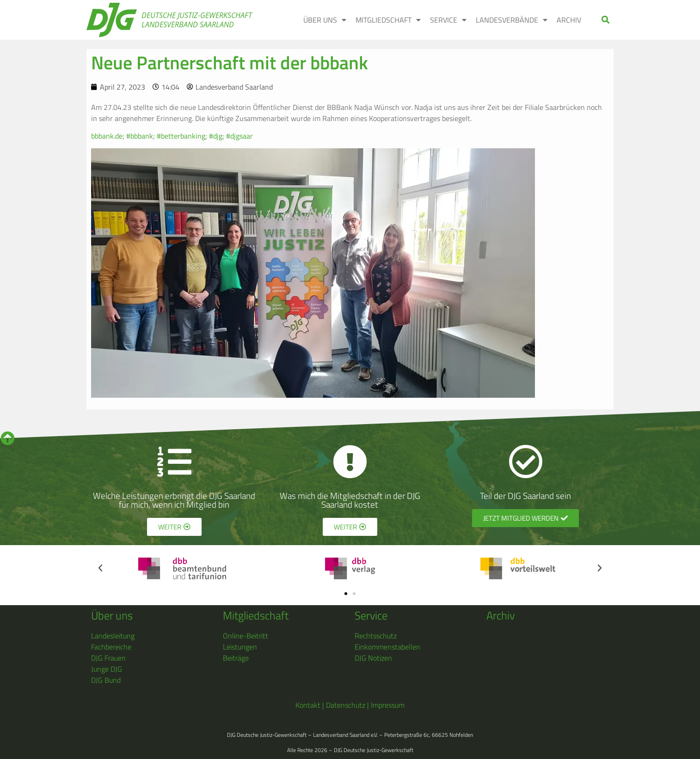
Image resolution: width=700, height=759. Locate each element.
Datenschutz (345, 704)
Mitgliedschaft (388, 20)
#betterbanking (181, 135)
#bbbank (139, 135)
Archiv (569, 19)
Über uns (324, 20)
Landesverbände (511, 20)
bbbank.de (107, 135)
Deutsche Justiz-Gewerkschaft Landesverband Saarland (196, 20)
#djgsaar (239, 135)
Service (448, 20)
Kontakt (307, 704)
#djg (215, 135)
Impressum (388, 704)
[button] (606, 20)
